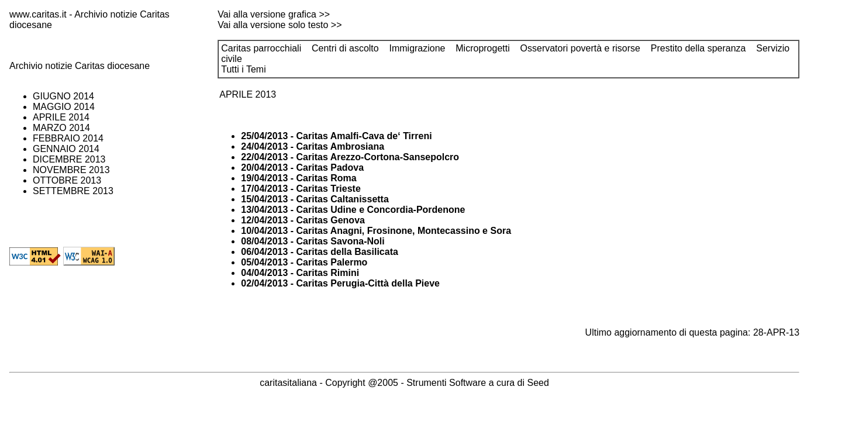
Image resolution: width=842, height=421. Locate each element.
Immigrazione (417, 48)
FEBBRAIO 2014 (68, 138)
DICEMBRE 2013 (69, 159)
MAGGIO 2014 (64, 107)
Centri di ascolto (345, 48)
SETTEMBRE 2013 (73, 191)
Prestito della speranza (698, 48)
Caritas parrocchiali (261, 48)
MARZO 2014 (61, 128)
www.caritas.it (38, 14)
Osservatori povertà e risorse (580, 48)
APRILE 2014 (61, 117)
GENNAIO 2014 (66, 149)
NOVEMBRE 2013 (71, 170)
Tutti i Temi (243, 69)
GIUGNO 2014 (63, 96)
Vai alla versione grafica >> (274, 14)
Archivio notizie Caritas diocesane (79, 66)
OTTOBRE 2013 (67, 180)
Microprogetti (482, 48)
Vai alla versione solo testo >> (279, 25)
